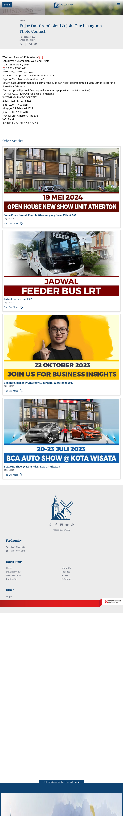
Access (65, 575)
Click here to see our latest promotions (60, 782)
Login (7, 4)
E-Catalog (66, 579)
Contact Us (11, 579)
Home (9, 568)
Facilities (66, 571)
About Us (66, 568)
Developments (13, 571)
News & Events (13, 575)
